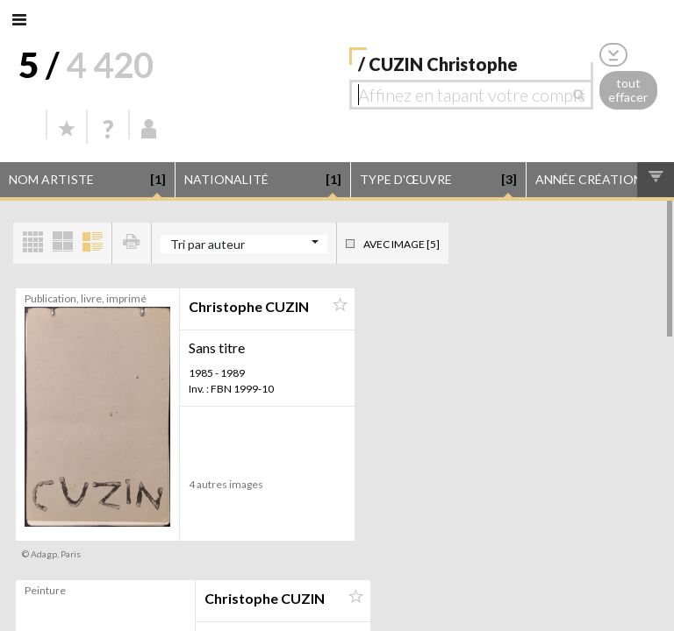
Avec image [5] (401, 244)
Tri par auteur (207, 244)
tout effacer (628, 90)
